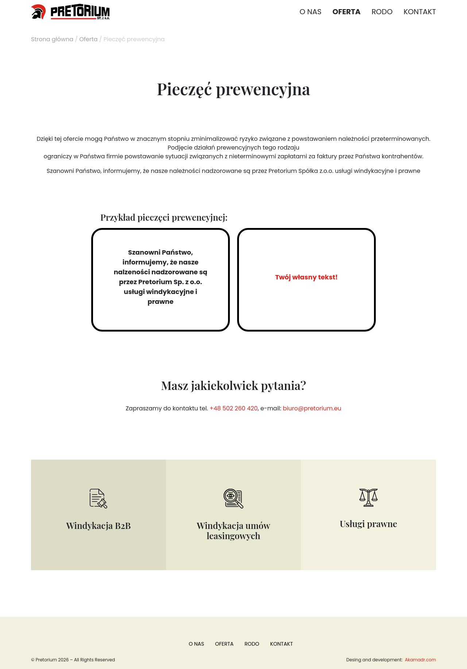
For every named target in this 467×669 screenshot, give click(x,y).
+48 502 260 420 (233, 408)
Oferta (346, 12)
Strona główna (52, 39)
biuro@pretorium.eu (312, 408)
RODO (382, 12)
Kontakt (420, 12)
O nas (310, 12)
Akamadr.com (420, 660)
